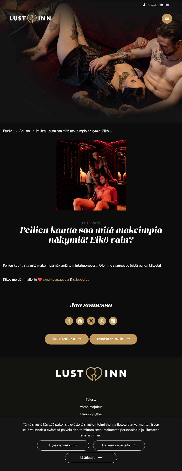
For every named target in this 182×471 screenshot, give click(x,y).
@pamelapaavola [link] (56, 279)
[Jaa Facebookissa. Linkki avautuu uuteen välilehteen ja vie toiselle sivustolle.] (69, 322)
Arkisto (25, 131)
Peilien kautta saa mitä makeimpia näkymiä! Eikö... (74, 131)
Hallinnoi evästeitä (116, 445)
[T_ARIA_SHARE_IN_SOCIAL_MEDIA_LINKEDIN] (113, 322)
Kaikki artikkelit (64, 339)
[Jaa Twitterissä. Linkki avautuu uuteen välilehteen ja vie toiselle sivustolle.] (91, 322)
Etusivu (8, 131)
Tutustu (91, 399)
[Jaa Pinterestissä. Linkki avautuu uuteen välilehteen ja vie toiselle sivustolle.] (80, 322)
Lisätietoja (88, 458)
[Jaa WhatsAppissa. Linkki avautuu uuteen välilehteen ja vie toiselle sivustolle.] (102, 322)
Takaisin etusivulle (111, 339)
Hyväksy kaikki (60, 445)
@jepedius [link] (81, 279)
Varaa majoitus (91, 407)
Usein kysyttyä (91, 414)
